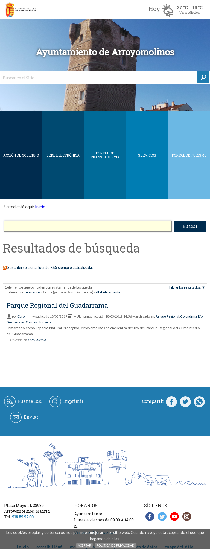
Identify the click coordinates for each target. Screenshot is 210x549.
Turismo (45, 322)
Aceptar (84, 545)
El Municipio (37, 340)
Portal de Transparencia (105, 155)
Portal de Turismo (189, 155)
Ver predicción (189, 12)
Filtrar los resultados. (185, 287)
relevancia (33, 292)
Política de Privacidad (115, 545)
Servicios (147, 155)
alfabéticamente (107, 292)
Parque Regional (167, 316)
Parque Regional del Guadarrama (57, 305)
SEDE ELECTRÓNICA (63, 155)
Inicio (40, 206)
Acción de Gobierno (21, 155)
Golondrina (188, 316)
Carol (21, 316)
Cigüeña (32, 322)
